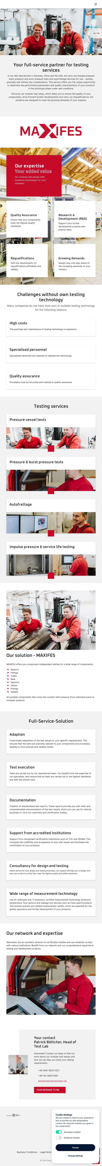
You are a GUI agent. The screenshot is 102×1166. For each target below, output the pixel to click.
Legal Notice (46, 1152)
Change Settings (75, 1156)
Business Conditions (27, 1152)
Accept (75, 1147)
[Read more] (51, 448)
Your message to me (48, 1090)
